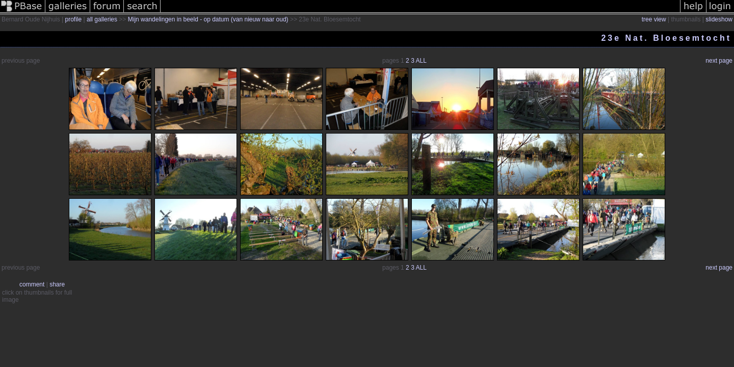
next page (718, 60)
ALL (421, 60)
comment (31, 284)
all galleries (102, 19)
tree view (654, 19)
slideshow (718, 19)
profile (73, 19)
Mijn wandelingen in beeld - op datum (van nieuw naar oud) (208, 19)
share (57, 284)
